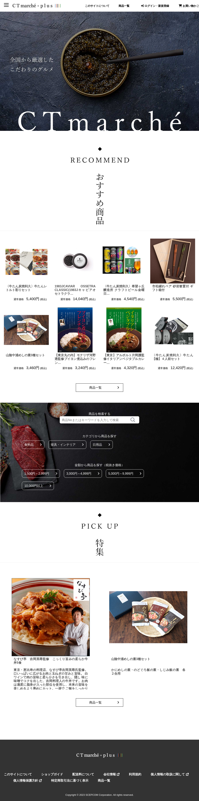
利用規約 (135, 774)
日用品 (101, 444)
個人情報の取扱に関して (170, 774)
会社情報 (111, 774)
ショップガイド (52, 774)
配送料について (83, 774)
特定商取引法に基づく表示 (69, 780)
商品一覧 (124, 5)
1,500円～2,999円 (40, 473)
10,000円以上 (37, 485)
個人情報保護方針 (27, 780)
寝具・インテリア (67, 444)
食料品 (33, 444)
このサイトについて (97, 5)
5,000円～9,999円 (124, 473)
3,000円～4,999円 (82, 473)
